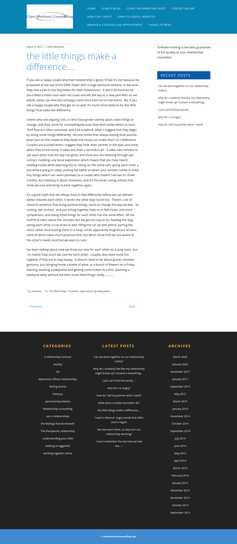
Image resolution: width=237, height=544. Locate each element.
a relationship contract (57, 357)
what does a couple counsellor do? (119, 403)
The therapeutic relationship (58, 431)
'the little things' (58, 291)
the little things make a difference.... (119, 410)
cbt (58, 371)
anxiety (57, 364)
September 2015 (180, 386)
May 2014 (180, 453)
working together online (57, 453)
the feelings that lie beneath (58, 423)
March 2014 (180, 468)
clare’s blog (111, 8)
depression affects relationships (58, 379)
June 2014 (180, 446)
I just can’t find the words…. (174, 109)
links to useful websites (136, 16)
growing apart (102, 291)
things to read (159, 25)
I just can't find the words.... (119, 380)
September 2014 (180, 431)
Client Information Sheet (146, 8)
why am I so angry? (169, 117)
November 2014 (180, 416)
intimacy (36, 291)
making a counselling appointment (115, 25)
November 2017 (180, 371)
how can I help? (99, 16)
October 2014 (180, 423)
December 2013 (180, 490)
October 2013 (180, 505)
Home (91, 8)
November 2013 (180, 498)
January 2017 (180, 379)
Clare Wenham (56, 46)
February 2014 (180, 475)
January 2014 (180, 483)
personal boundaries (57, 401)
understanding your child (58, 438)
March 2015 (180, 401)
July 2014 (180, 438)
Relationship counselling (57, 409)
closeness (73, 291)
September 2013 (180, 512)
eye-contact (86, 291)
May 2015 (180, 394)
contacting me (183, 8)
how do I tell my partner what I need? (180, 124)
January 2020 (180, 364)
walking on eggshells (57, 446)
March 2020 (180, 357)
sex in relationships (57, 416)
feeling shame (57, 386)
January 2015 (180, 409)
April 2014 (180, 460)
